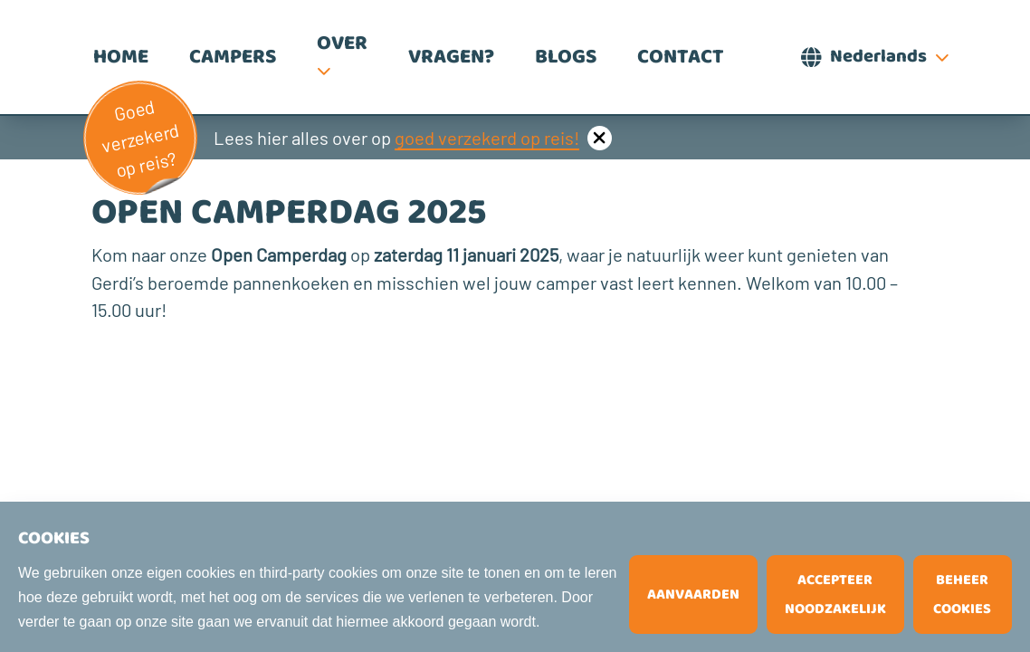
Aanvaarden (693, 594)
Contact (680, 57)
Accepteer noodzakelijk (835, 594)
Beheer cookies (962, 594)
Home (120, 57)
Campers (232, 57)
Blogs (565, 57)
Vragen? (451, 57)
